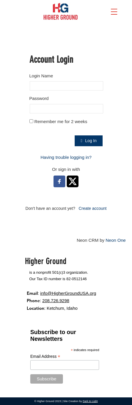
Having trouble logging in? (66, 157)
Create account (92, 208)
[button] (114, 12)
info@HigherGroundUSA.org (68, 293)
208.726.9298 (55, 300)
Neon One (116, 240)
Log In (88, 140)
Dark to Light (90, 401)
